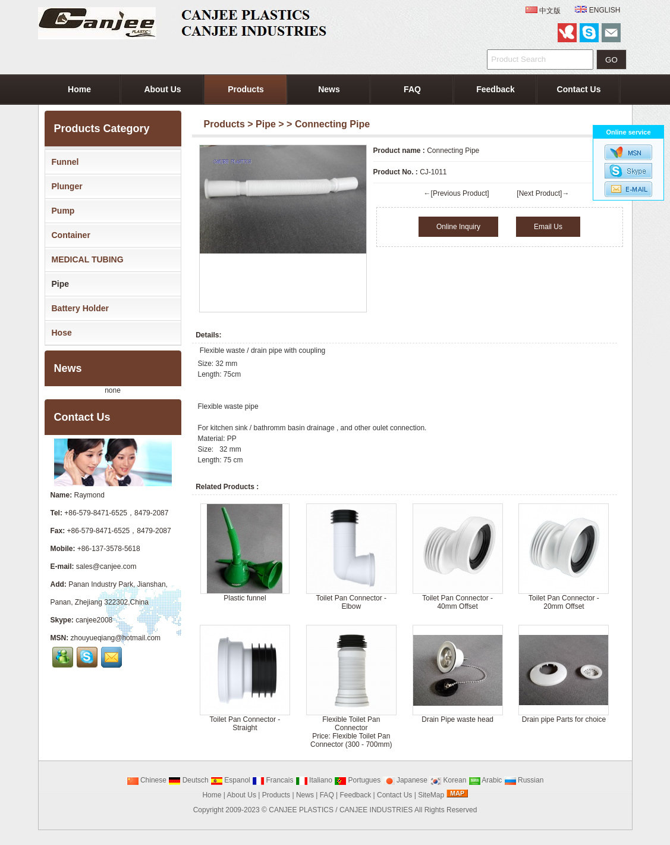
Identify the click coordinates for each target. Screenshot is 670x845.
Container (68, 235)
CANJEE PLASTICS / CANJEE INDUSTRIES (341, 810)
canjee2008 (94, 620)
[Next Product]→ (543, 193)
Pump (61, 210)
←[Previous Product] (456, 193)
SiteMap (431, 795)
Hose (59, 332)
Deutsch (188, 780)
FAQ (412, 89)
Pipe (266, 124)
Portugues (357, 780)
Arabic (485, 780)
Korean (447, 780)
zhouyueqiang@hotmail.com (116, 638)
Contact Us (579, 89)
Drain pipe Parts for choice (564, 719)
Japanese (405, 780)
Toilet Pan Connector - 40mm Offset (457, 602)
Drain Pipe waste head (457, 719)
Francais (272, 780)
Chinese (146, 780)
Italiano (313, 780)
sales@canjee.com (106, 566)
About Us (162, 89)
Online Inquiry (458, 227)
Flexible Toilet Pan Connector (351, 723)
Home (79, 89)
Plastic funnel (245, 598)
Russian (524, 780)
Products (246, 89)
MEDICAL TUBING (85, 259)
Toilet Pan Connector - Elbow (351, 602)
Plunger (65, 186)
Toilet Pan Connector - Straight (245, 723)
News (329, 89)
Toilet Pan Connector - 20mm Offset (564, 602)
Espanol (230, 780)
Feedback (495, 89)
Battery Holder (78, 308)
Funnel (63, 162)
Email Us (548, 227)
